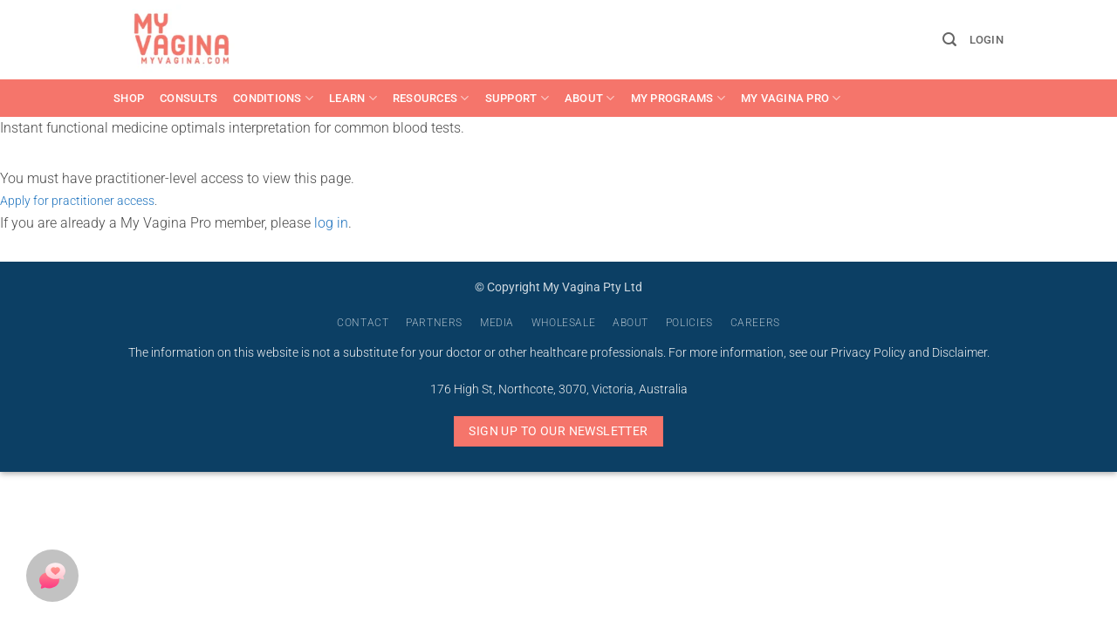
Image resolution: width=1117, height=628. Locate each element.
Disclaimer (959, 352)
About (590, 98)
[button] (949, 40)
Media (497, 323)
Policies (689, 323)
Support (517, 98)
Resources (431, 98)
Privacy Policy (868, 352)
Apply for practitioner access (77, 201)
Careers (755, 323)
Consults (188, 98)
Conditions (273, 98)
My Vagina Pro (791, 98)
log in (331, 223)
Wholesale (563, 323)
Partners (434, 323)
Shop (128, 98)
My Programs (678, 98)
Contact (362, 323)
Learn (353, 98)
